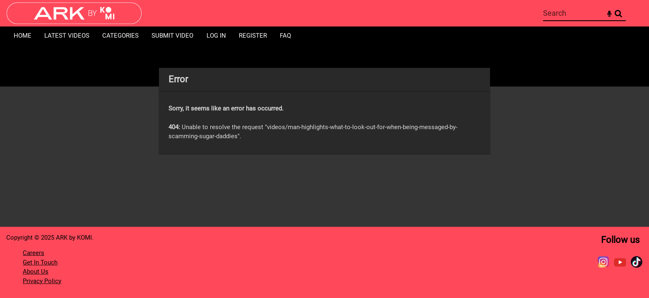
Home (22, 35)
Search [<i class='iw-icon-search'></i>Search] (618, 13)
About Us (35, 271)
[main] (324, 111)
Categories (120, 35)
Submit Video (172, 35)
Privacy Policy (42, 281)
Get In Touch (40, 262)
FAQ (285, 35)
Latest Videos (66, 35)
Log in (216, 35)
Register (253, 35)
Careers (33, 253)
